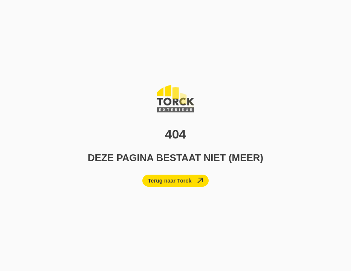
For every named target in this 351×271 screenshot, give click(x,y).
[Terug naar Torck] (175, 181)
